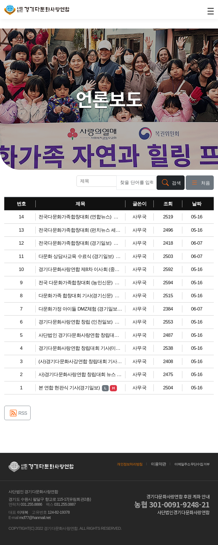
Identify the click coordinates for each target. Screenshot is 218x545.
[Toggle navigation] (210, 11)
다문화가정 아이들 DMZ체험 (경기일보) (79, 309)
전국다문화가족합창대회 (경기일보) (76, 243)
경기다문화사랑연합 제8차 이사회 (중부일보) (85, 269)
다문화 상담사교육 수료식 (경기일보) (77, 256)
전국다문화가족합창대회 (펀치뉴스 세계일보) (85, 230)
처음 (199, 183)
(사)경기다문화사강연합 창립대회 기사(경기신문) (89, 361)
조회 (168, 204)
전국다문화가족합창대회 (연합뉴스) (76, 217)
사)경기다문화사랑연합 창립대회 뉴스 (78, 374)
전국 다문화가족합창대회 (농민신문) (76, 282)
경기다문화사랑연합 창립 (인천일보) (76, 322)
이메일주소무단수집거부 (189, 464)
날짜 (196, 204)
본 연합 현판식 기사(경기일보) (70, 387)
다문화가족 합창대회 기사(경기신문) (76, 295)
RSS (17, 413)
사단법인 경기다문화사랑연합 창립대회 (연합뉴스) (90, 335)
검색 (170, 183)
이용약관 (152, 464)
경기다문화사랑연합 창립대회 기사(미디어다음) (88, 348)
